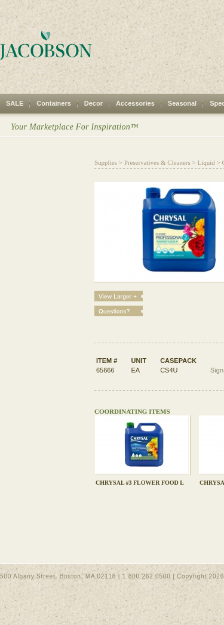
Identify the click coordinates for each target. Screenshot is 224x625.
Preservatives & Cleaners (157, 162)
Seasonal (182, 103)
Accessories (135, 103)
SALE (14, 103)
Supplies (105, 162)
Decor (93, 103)
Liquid (206, 162)
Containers (53, 103)
